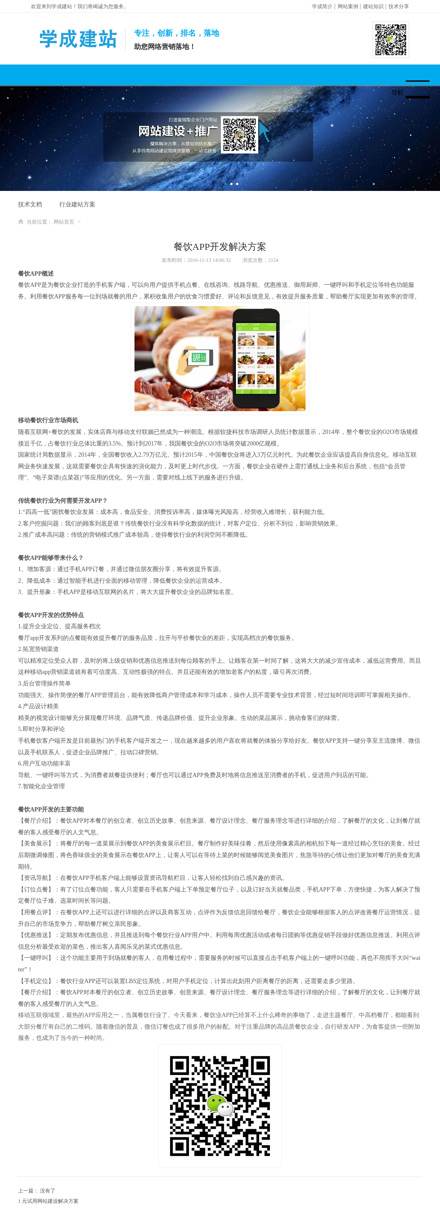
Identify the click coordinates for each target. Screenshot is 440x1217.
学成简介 (322, 6)
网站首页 (64, 222)
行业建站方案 (77, 204)
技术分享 (398, 6)
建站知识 (373, 6)
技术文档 (30, 204)
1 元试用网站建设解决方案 (48, 1201)
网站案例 (348, 6)
